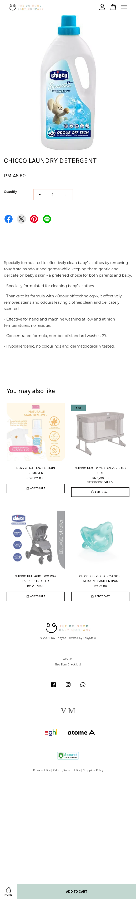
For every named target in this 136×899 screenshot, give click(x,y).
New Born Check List (68, 664)
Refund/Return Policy (66, 770)
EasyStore (89, 638)
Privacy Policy (42, 770)
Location (68, 658)
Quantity (10, 192)
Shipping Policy (93, 770)
